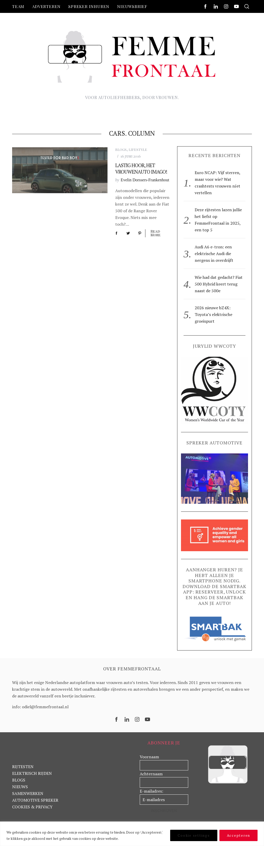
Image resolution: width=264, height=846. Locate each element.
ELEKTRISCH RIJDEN (32, 773)
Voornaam (149, 757)
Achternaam (151, 774)
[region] (132, 833)
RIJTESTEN (23, 766)
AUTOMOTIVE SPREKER (35, 800)
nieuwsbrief (132, 6)
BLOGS (18, 780)
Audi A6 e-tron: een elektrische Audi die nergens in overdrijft (214, 253)
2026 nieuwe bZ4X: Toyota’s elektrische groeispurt (213, 314)
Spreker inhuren (88, 6)
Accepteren (238, 835)
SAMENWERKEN (27, 793)
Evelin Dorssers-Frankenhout (145, 180)
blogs (121, 149)
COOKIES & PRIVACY (32, 807)
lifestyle (138, 149)
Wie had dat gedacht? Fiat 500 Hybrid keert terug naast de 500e (219, 284)
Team (18, 6)
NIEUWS (20, 787)
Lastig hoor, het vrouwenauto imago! (141, 168)
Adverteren (46, 6)
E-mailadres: (151, 791)
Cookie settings (194, 835)
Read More (156, 233)
